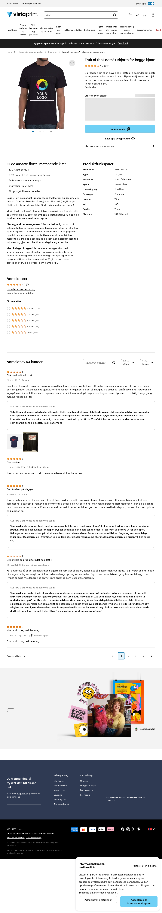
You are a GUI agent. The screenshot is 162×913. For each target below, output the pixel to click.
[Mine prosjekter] (130, 15)
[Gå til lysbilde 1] (33, 131)
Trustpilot (110, 775)
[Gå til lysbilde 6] (51, 131)
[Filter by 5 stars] (8, 308)
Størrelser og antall (96, 95)
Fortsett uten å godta (144, 865)
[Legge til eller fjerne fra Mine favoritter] (72, 63)
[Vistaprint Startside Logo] (22, 15)
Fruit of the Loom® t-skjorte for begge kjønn (83, 52)
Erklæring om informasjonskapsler (98, 892)
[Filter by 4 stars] (8, 314)
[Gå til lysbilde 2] (36, 131)
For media (85, 795)
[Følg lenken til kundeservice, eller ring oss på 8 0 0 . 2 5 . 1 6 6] (123, 15)
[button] (14, 442)
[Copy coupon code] (96, 43)
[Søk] (115, 15)
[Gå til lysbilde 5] (47, 131)
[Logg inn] (144, 15)
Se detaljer (91, 87)
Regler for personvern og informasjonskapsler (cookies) (30, 833)
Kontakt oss (59, 790)
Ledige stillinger (88, 785)
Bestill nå (123, 43)
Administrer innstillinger (98, 899)
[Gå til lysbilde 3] (40, 131)
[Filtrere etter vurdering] (128, 362)
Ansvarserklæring (34, 837)
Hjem (9, 52)
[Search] (114, 363)
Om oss (84, 781)
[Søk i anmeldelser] (97, 362)
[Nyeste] (147, 362)
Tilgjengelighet (61, 804)
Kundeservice (60, 785)
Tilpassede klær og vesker (30, 52)
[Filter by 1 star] (8, 332)
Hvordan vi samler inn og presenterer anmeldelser (21, 291)
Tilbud (158, 30)
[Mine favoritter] (137, 15)
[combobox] (78, 15)
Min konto (59, 781)
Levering (58, 795)
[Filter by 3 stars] (8, 320)
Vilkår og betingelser (16, 837)
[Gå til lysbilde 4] (44, 131)
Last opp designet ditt (120, 138)
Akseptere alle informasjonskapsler (139, 901)
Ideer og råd (60, 799)
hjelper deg (22, 793)
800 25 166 (11, 829)
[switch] (148, 3)
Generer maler (120, 129)
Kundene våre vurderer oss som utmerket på (125, 779)
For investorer (87, 790)
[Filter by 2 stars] (8, 326)
